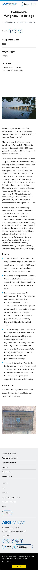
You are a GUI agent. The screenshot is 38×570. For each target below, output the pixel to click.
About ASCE (7, 476)
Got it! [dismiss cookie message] (19, 566)
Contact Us (6, 536)
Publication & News (10, 458)
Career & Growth (9, 453)
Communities (7, 472)
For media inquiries (9, 502)
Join (3, 488)
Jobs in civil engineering (11, 497)
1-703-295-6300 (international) (14, 531)
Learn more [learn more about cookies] (6, 561)
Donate (5, 483)
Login (26, 4)
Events (5, 467)
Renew (4, 493)
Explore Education (9, 463)
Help (4, 506)
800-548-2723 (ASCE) (10, 527)
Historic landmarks (26, 22)
